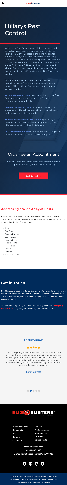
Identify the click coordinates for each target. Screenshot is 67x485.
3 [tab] (33, 391)
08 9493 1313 (33, 450)
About (15, 433)
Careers (16, 437)
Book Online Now (33, 176)
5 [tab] (39, 391)
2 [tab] (31, 391)
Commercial (17, 430)
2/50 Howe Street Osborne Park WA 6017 (33, 454)
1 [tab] (28, 391)
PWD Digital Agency (35, 482)
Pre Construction (41, 430)
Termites (38, 427)
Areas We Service (20, 427)
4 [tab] (36, 391)
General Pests (40, 440)
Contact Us (17, 440)
